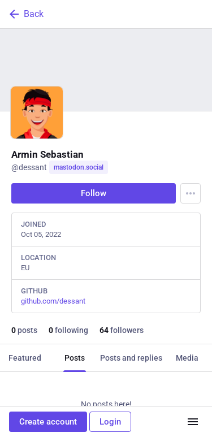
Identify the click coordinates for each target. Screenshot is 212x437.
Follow (93, 193)
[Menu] (190, 193)
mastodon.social (78, 167)
